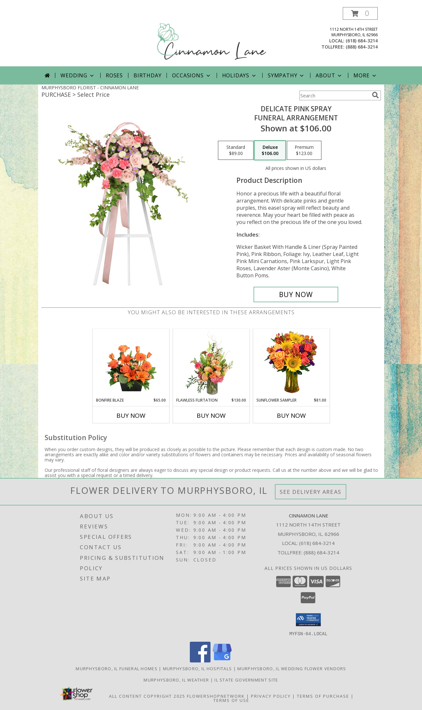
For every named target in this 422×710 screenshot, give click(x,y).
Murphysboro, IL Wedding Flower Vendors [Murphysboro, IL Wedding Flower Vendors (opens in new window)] (291, 668)
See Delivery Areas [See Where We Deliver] (310, 491)
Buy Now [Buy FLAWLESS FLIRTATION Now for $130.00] (211, 415)
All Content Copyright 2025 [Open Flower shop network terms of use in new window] (147, 696)
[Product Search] (334, 95)
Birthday (147, 75)
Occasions (191, 75)
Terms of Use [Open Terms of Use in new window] (231, 700)
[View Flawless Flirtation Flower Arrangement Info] (211, 363)
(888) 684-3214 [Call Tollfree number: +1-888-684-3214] (321, 552)
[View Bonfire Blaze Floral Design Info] (131, 363)
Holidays (239, 75)
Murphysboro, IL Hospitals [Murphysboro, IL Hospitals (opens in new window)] (197, 668)
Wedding (77, 75)
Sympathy (286, 75)
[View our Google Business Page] (222, 660)
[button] (360, 13)
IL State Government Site (246, 679)
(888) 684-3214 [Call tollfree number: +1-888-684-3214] (362, 47)
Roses (114, 75)
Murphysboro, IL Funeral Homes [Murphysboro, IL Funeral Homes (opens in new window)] (116, 668)
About (329, 75)
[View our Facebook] (200, 660)
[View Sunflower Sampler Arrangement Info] (291, 363)
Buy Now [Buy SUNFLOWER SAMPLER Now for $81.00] (291, 415)
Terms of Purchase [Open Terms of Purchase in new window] (323, 696)
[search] (375, 95)
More (365, 75)
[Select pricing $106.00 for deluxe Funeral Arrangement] (270, 150)
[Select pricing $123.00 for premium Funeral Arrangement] (304, 150)
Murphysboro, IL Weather (176, 679)
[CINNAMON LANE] (212, 37)
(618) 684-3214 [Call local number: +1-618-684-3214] (362, 41)
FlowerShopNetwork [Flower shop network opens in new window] (216, 696)
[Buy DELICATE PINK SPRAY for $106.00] (296, 294)
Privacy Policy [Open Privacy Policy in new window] (271, 696)
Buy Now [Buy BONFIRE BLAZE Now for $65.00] (131, 415)
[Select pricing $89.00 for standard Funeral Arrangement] (235, 150)
